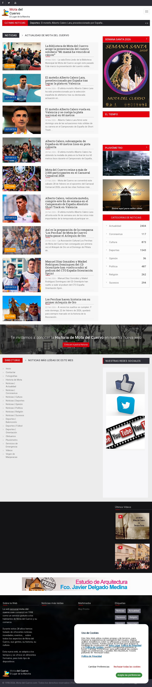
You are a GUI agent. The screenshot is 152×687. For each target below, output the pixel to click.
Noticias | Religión (14, 411)
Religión (113, 274)
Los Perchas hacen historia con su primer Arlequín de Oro (22, 308)
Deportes (10, 97)
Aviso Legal (114, 645)
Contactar (10, 372)
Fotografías (11, 376)
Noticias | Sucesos (15, 415)
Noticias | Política (14, 408)
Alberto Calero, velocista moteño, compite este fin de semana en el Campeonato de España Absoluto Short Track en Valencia (22, 209)
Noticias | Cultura (14, 397)
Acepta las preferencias (129, 675)
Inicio (8, 368)
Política (113, 266)
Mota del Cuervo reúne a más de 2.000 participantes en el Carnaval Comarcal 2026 (22, 178)
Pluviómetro (12, 440)
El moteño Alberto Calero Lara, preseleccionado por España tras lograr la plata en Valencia (87, 22)
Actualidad (115, 225)
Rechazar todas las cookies (127, 666)
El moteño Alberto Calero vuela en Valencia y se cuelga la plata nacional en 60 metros (22, 120)
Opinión (113, 258)
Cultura (10, 66)
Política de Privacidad (131, 645)
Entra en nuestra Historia (76, 344)
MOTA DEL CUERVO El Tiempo (126, 128)
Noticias (120, 611)
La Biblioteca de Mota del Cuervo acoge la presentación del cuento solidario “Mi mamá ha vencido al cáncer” (22, 56)
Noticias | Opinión (14, 404)
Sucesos (114, 282)
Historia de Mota (14, 380)
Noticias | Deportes (15, 400)
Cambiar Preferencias (98, 666)
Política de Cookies (94, 647)
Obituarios (11, 436)
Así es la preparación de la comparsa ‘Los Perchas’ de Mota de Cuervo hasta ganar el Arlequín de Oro (22, 240)
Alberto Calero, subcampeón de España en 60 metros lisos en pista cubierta (22, 150)
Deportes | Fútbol (14, 426)
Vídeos (9, 450)
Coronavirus (116, 234)
